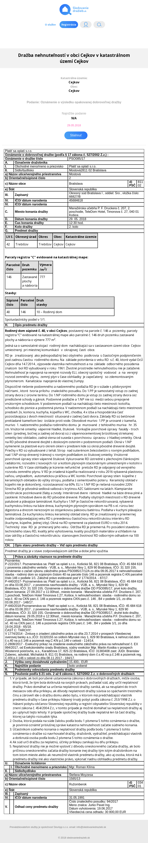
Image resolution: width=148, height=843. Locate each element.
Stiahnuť (76, 135)
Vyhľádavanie (99, 25)
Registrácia (68, 24)
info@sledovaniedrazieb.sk (91, 827)
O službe (50, 24)
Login (86, 25)
